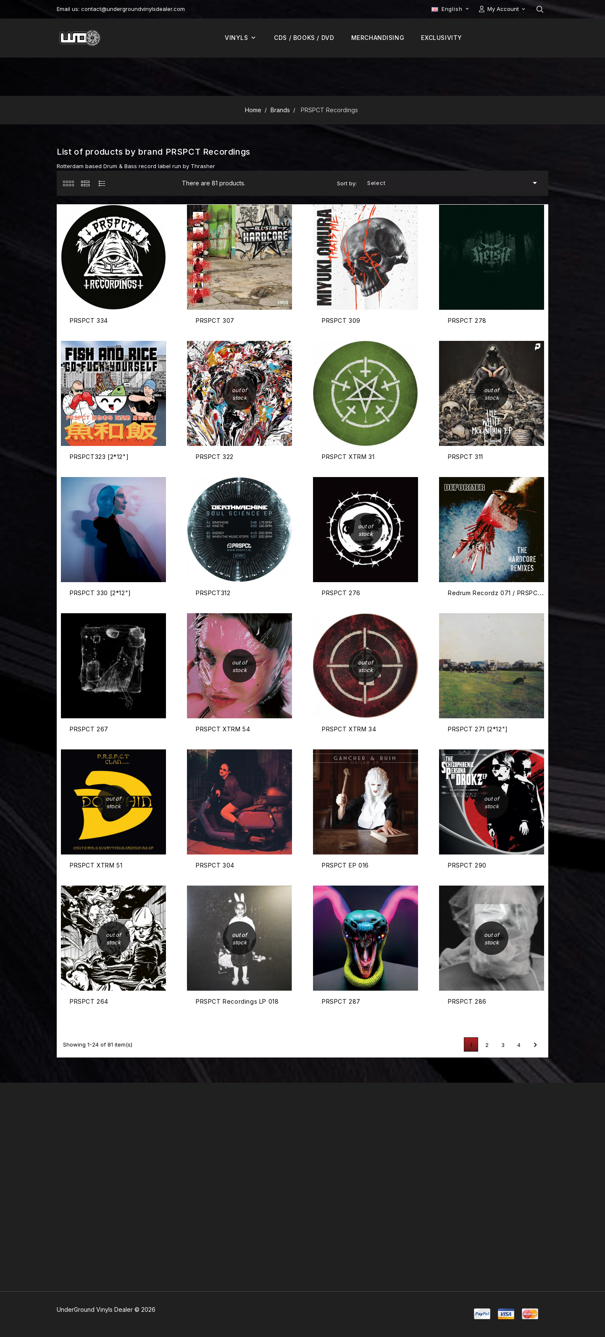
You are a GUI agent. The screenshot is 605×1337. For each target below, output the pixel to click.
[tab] (68, 183)
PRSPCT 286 (467, 1001)
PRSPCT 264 (89, 1001)
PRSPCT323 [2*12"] (99, 456)
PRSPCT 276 (341, 592)
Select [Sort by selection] (453, 183)
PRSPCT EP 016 (345, 865)
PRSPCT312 (213, 592)
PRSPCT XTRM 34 (349, 729)
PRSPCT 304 (215, 865)
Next (535, 1045)
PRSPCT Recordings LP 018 (237, 1001)
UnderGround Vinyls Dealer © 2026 (106, 1309)
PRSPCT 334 (89, 320)
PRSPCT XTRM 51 (96, 865)
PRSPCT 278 (467, 320)
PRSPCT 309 (341, 320)
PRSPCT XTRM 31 (348, 456)
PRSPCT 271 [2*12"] (478, 729)
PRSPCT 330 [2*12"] (100, 592)
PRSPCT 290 (467, 865)
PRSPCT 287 (341, 1001)
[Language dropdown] (451, 9)
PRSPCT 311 (465, 456)
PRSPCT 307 (215, 320)
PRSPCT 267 (89, 729)
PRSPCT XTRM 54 (223, 729)
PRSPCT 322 (215, 456)
